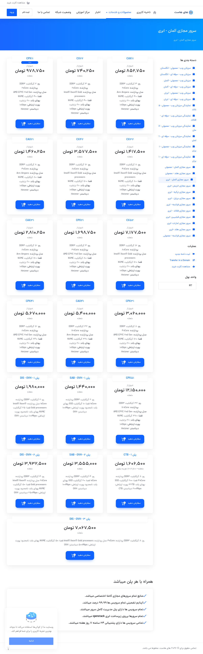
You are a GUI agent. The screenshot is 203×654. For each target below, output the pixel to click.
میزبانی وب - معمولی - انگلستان (177, 68)
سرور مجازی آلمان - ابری (179, 180)
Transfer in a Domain (182, 260)
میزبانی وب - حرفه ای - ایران (179, 99)
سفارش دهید (134, 124)
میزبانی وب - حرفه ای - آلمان (179, 87)
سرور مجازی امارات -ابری (181, 223)
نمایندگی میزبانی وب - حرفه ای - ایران (177, 159)
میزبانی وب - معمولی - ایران (179, 93)
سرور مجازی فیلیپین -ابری (180, 217)
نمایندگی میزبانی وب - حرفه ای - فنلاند (178, 118)
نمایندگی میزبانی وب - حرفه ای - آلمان (177, 138)
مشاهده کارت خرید (183, 267)
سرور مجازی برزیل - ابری (181, 198)
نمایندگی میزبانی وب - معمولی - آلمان (177, 128)
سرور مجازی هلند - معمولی (180, 173)
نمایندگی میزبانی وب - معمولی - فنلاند (177, 108)
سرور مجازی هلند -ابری (182, 229)
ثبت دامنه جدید (185, 254)
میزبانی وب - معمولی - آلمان (179, 81)
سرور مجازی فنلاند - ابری (181, 211)
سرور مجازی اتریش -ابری (181, 186)
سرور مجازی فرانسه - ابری (181, 205)
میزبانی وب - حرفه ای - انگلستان (177, 74)
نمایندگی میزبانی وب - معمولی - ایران (177, 149)
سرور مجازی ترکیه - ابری (181, 192)
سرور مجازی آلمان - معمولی (180, 167)
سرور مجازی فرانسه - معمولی (179, 236)
